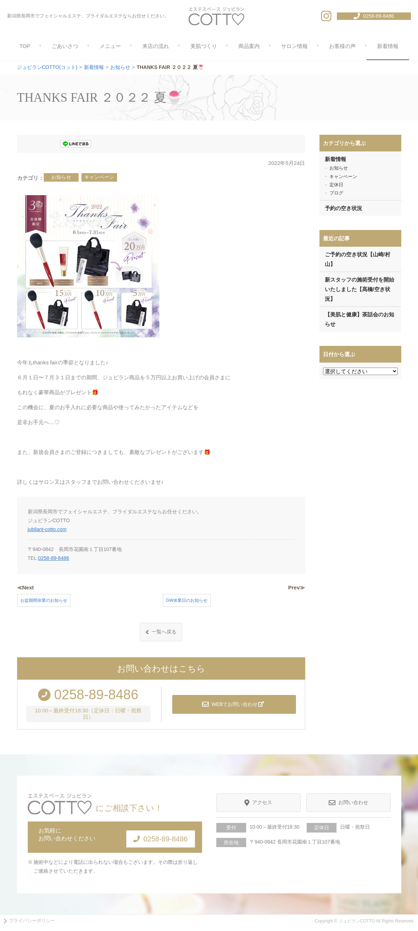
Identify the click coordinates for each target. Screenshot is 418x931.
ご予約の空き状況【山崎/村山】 (357, 259)
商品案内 (249, 46)
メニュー (110, 46)
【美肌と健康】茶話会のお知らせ (359, 319)
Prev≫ (296, 587)
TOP (25, 46)
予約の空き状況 (343, 208)
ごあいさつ (65, 46)
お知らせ (61, 177)
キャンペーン (99, 177)
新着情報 (387, 46)
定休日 (336, 184)
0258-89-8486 (53, 558)
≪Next (25, 587)
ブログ (336, 193)
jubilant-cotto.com (47, 529)
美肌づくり (203, 46)
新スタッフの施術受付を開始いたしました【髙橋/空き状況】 (359, 289)
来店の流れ (155, 46)
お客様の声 (342, 46)
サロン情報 (294, 46)
